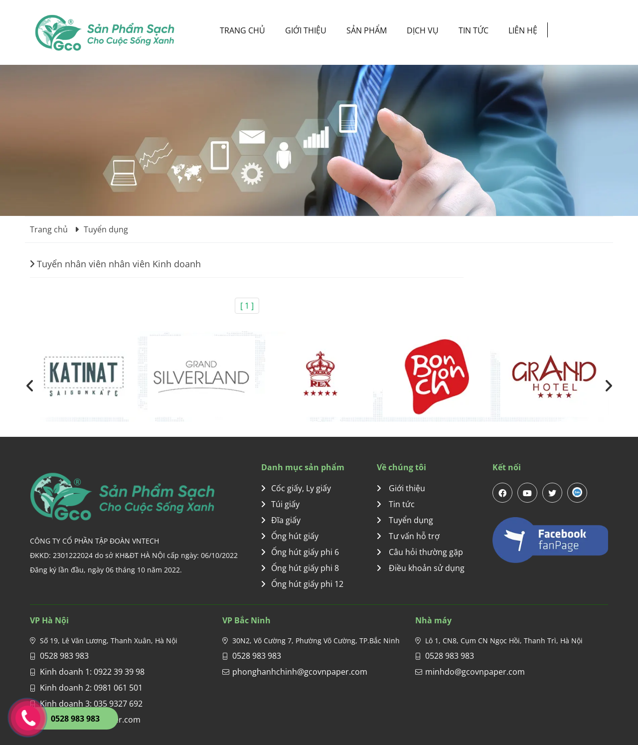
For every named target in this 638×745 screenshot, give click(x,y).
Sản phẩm (366, 30)
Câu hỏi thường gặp (420, 552)
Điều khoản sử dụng (421, 567)
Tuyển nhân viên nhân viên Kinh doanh (115, 264)
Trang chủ (242, 30)
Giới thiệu (305, 30)
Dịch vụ (423, 30)
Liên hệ (522, 30)
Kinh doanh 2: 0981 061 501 (91, 687)
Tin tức (473, 30)
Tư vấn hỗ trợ (408, 536)
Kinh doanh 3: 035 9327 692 (91, 703)
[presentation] (29, 385)
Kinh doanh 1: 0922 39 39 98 (92, 671)
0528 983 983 (64, 655)
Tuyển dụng (405, 520)
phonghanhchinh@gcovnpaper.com (299, 671)
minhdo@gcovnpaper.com (475, 671)
